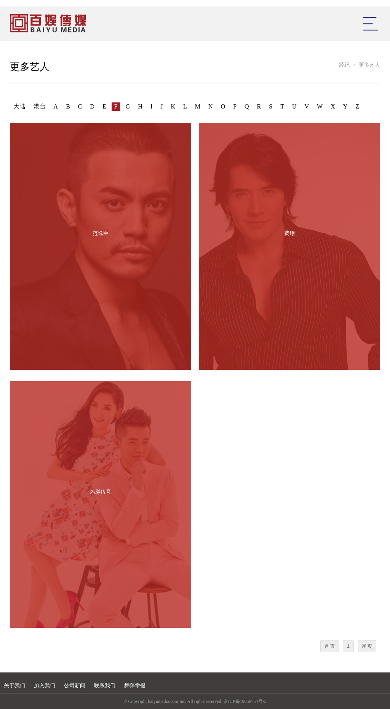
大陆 (19, 106)
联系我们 (104, 685)
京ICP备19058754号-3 (245, 701)
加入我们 (44, 685)
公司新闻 (74, 685)
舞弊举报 (134, 685)
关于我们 (14, 685)
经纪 (344, 65)
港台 (40, 106)
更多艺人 (369, 65)
